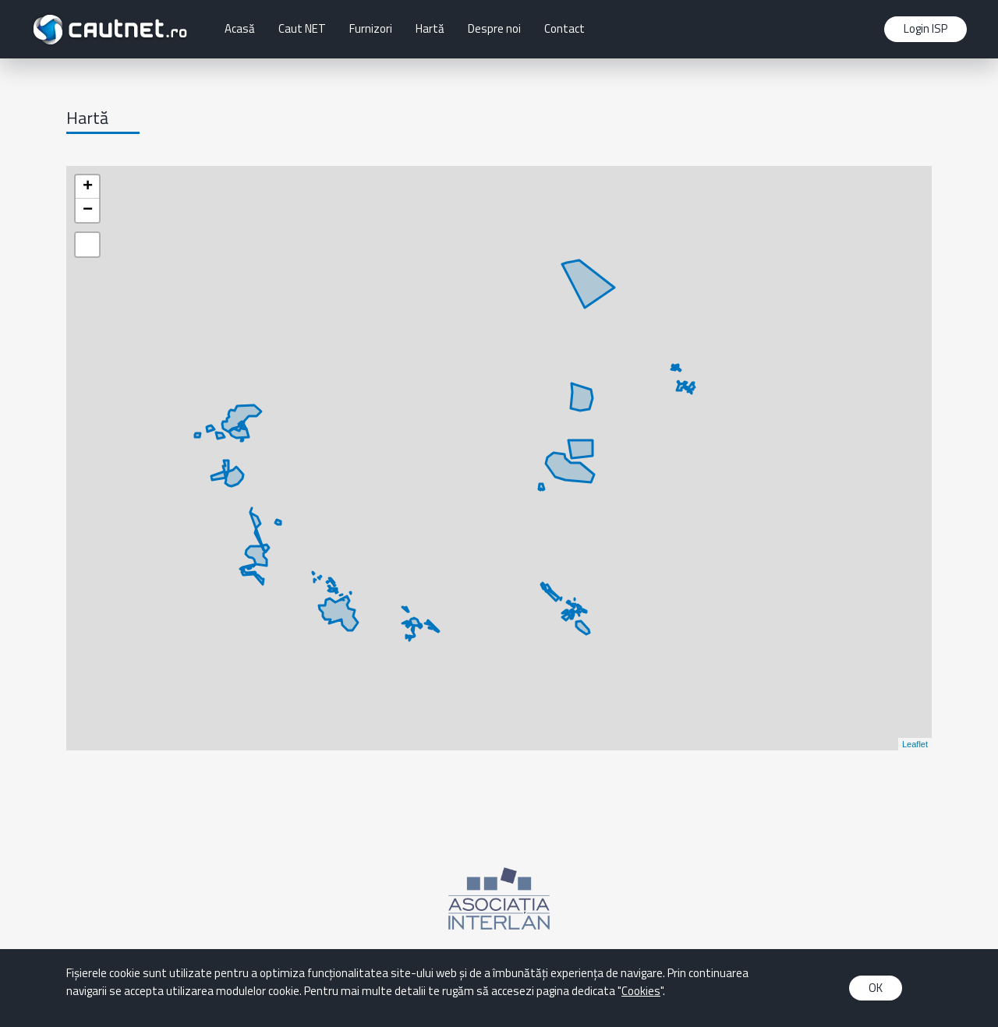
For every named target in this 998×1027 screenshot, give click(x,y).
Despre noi (494, 28)
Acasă (240, 28)
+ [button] (88, 187)
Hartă (430, 28)
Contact (564, 28)
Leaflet (915, 744)
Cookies (640, 991)
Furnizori (370, 28)
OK (876, 988)
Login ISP (925, 28)
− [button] (88, 210)
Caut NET (302, 28)
